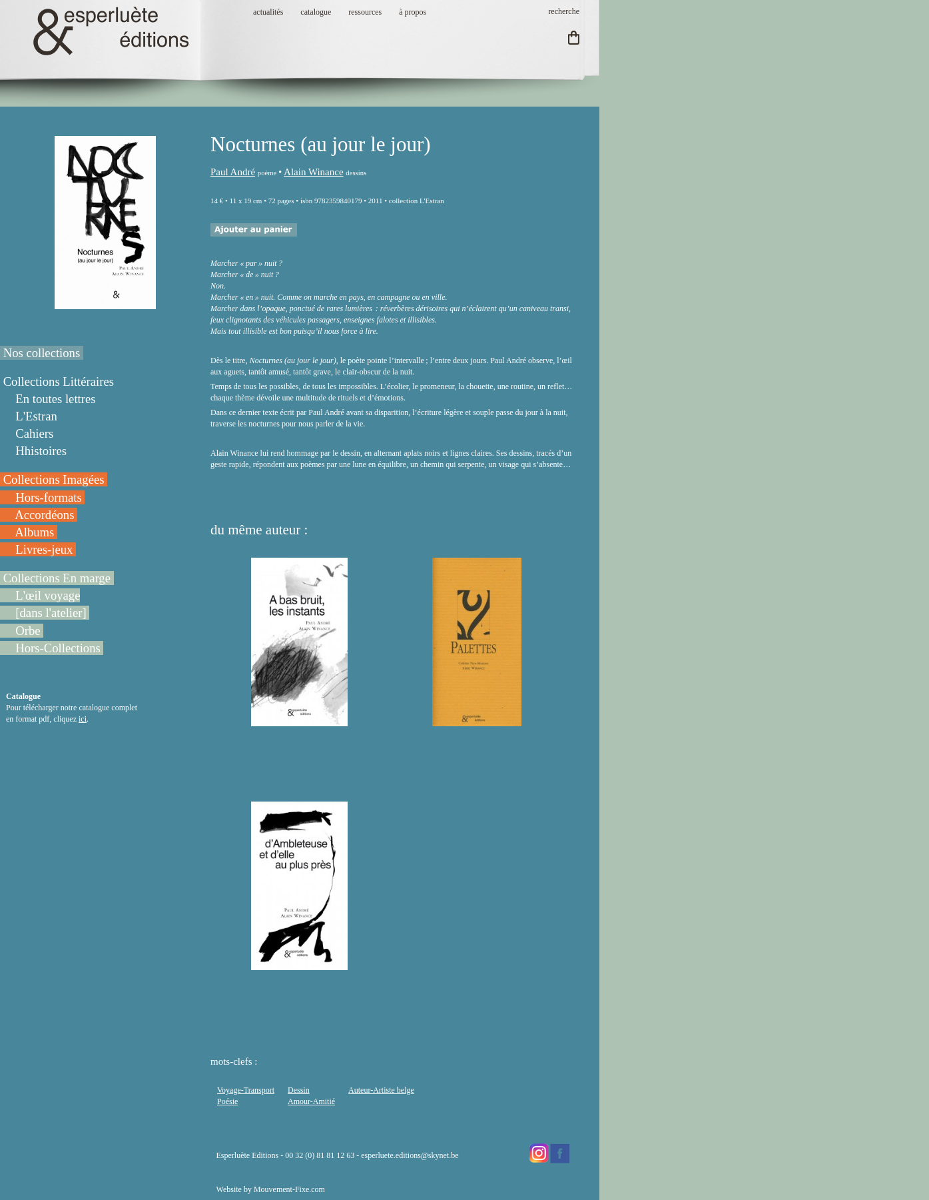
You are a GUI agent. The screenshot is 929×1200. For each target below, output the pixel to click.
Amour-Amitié (311, 1101)
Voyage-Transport (245, 1090)
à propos (412, 12)
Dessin (299, 1090)
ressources (365, 12)
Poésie (227, 1101)
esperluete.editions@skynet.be (409, 1155)
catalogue (315, 12)
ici (83, 719)
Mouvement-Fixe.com (289, 1189)
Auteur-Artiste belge (381, 1090)
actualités (268, 12)
